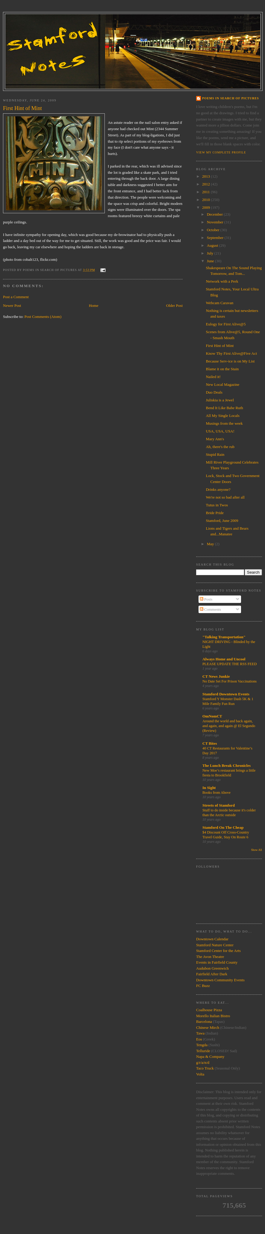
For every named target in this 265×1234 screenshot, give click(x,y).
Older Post (174, 305)
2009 (206, 207)
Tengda (202, 1045)
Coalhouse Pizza (209, 1010)
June (211, 261)
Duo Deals (214, 392)
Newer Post (12, 305)
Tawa (200, 1033)
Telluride (203, 1051)
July (210, 253)
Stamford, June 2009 (222, 520)
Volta (200, 1074)
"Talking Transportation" (224, 637)
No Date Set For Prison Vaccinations (229, 681)
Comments (210, 609)
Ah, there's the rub (220, 446)
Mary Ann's (215, 439)
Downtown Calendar (212, 939)
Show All (256, 849)
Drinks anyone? (218, 489)
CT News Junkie (216, 676)
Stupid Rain (215, 454)
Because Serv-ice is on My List (230, 361)
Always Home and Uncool (223, 659)
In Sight (209, 787)
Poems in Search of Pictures (230, 98)
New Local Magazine (222, 384)
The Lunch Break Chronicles (226, 765)
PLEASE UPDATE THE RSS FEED (229, 664)
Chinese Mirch (208, 1027)
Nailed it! (213, 376)
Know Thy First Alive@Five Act (231, 353)
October (213, 230)
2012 (206, 184)
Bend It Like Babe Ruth (224, 408)
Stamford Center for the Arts (218, 950)
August (213, 245)
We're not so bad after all (225, 497)
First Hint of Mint (220, 345)
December (215, 214)
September (216, 237)
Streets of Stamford (218, 805)
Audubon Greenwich (212, 968)
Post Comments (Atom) (43, 316)
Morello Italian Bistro (213, 1016)
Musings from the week (224, 423)
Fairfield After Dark (211, 974)
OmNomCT (212, 716)
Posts (206, 599)
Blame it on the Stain (222, 369)
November (215, 222)
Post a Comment (16, 297)
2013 (206, 176)
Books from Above (216, 792)
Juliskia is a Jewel (220, 400)
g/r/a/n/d (202, 1062)
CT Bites (209, 743)
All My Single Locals (222, 415)
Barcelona (204, 1021)
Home (94, 305)
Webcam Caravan (219, 303)
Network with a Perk (222, 281)
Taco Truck (205, 1068)
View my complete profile (221, 152)
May (211, 544)
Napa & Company (210, 1056)
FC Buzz (203, 985)
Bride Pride (215, 513)
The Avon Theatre (210, 956)
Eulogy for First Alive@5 (226, 324)
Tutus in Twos (217, 505)
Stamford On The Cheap (222, 827)
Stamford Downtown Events (225, 694)
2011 (206, 192)
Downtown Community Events (220, 980)
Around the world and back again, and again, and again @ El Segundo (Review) (228, 726)
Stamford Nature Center (215, 945)
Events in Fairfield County (216, 962)
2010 (206, 199)
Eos (199, 1039)
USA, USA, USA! (220, 431)
